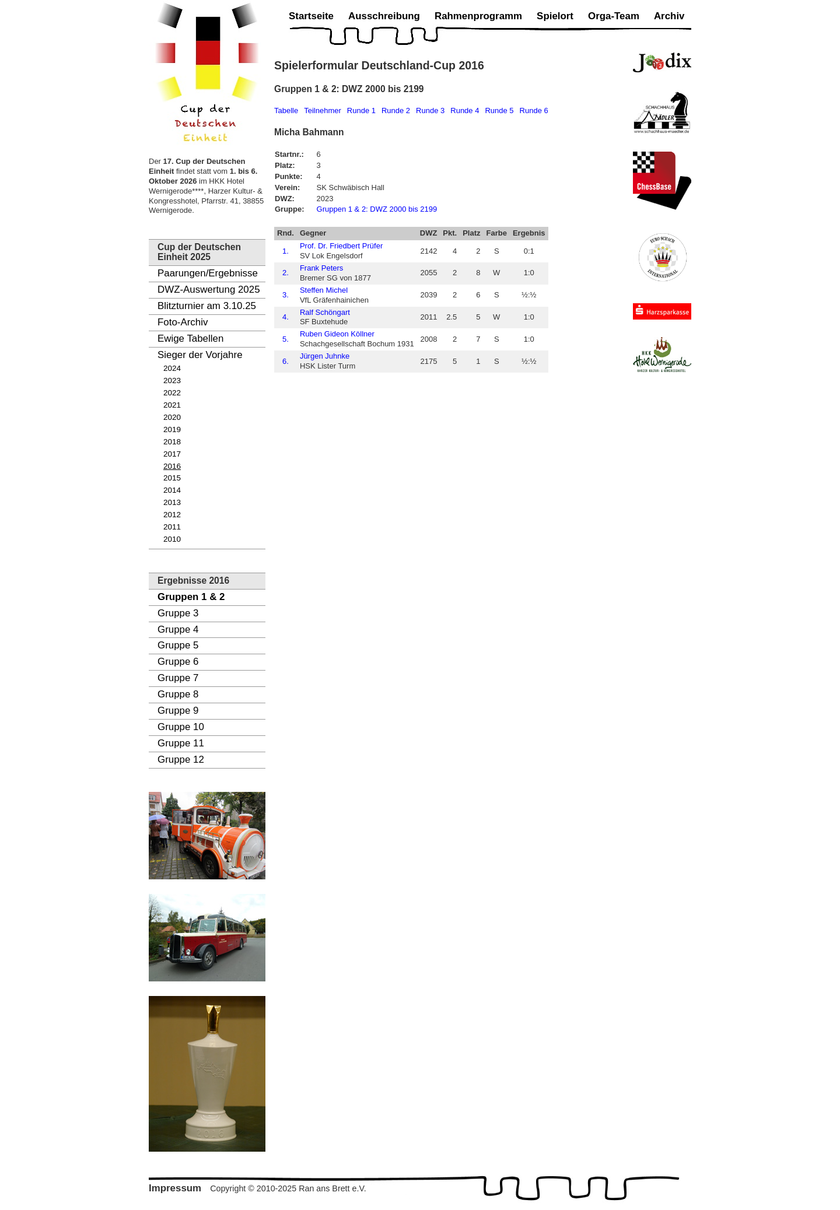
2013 (172, 502)
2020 (172, 417)
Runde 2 (396, 110)
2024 (172, 368)
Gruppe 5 (178, 645)
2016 (172, 466)
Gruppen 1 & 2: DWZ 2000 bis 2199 (377, 209)
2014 (172, 490)
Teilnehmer (322, 110)
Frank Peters (321, 268)
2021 (172, 405)
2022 (172, 392)
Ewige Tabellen (190, 338)
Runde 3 (430, 110)
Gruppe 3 (178, 613)
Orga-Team (613, 16)
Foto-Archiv (183, 322)
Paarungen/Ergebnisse (208, 273)
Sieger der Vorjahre (200, 354)
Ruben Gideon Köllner (337, 333)
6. (285, 361)
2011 (172, 526)
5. (285, 339)
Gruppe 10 (181, 726)
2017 (172, 454)
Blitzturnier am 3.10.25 (207, 305)
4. (285, 317)
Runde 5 (499, 110)
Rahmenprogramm (478, 16)
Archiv (669, 16)
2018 (172, 441)
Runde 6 (534, 110)
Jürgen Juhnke (324, 356)
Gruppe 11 (181, 743)
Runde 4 (464, 110)
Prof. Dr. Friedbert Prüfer (341, 245)
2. (285, 272)
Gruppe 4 (178, 629)
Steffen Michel (324, 290)
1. (285, 251)
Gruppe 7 (178, 677)
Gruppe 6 (178, 661)
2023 (172, 380)
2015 (172, 478)
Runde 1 (361, 110)
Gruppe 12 (181, 759)
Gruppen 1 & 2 (191, 596)
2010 (172, 539)
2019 (172, 429)
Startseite (311, 16)
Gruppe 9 (178, 710)
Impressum (175, 1188)
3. (285, 294)
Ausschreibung (384, 16)
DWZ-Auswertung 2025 (209, 289)
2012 (172, 514)
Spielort (555, 16)
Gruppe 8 (178, 694)
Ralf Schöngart (325, 312)
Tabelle (286, 110)
